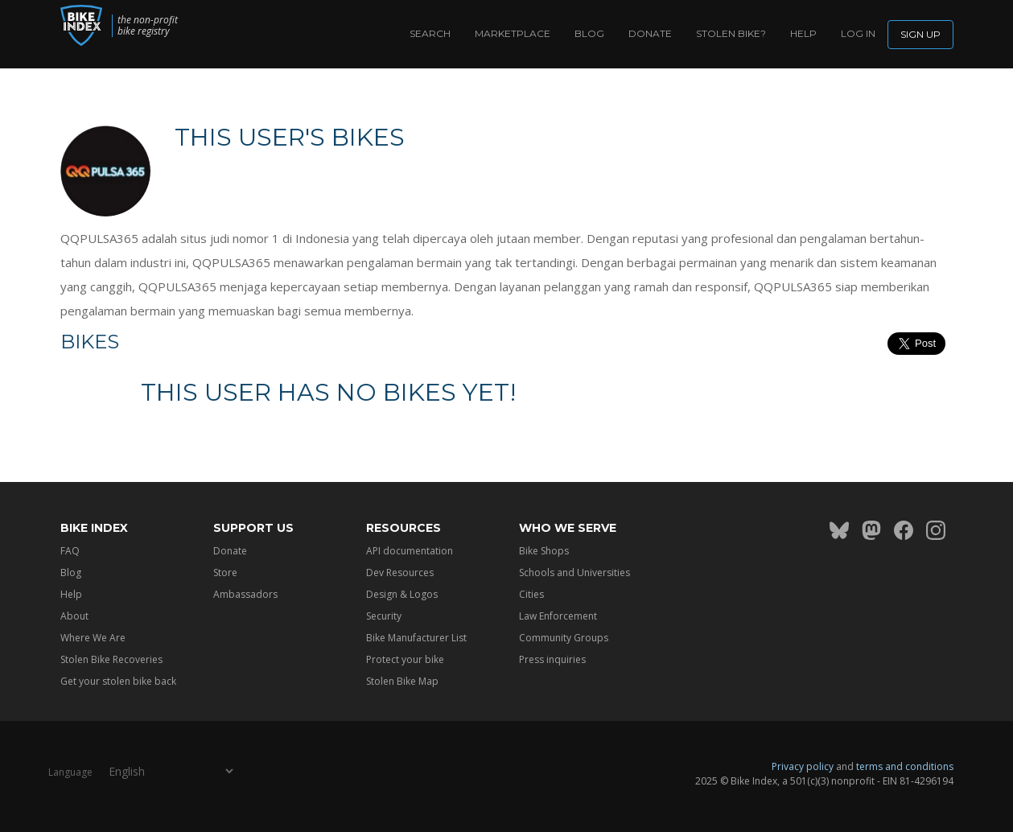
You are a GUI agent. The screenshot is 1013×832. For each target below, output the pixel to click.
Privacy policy (803, 766)
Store (225, 572)
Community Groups (563, 638)
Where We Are (93, 638)
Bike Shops (544, 551)
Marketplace (512, 33)
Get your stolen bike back (118, 681)
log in (858, 33)
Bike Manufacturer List (416, 638)
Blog (589, 33)
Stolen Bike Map (402, 681)
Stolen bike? (731, 33)
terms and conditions (904, 766)
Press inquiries (552, 659)
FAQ (70, 551)
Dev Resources (400, 572)
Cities (531, 594)
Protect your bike (405, 659)
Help (803, 33)
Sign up (920, 34)
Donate (650, 33)
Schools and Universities (574, 572)
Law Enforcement (558, 616)
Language (70, 771)
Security (383, 616)
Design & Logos (402, 594)
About (74, 616)
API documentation (409, 551)
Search (430, 33)
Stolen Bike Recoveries (111, 659)
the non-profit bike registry (164, 25)
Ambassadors (245, 594)
